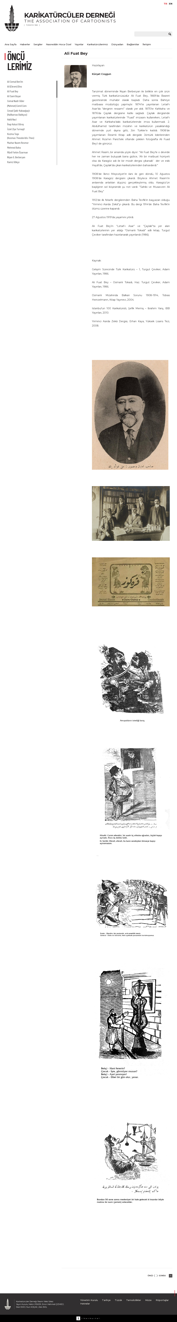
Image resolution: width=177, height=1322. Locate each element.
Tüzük (118, 1300)
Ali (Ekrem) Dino (14, 86)
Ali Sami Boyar (14, 96)
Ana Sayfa (10, 44)
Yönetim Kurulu (89, 1300)
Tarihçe (106, 1300)
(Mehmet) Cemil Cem (17, 105)
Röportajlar (162, 1300)
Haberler (25, 44)
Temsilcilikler (133, 1300)
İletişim (147, 44)
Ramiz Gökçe (13, 162)
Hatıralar (85, 1303)
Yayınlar (79, 44)
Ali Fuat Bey (12, 91)
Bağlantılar (133, 44)
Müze (148, 1300)
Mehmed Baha (14, 147)
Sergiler (38, 44)
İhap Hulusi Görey (15, 124)
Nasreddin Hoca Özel (58, 44)
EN (170, 4)
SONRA (162, 1276)
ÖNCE (150, 1276)
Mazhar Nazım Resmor (18, 142)
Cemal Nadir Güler (15, 101)
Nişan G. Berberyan (16, 157)
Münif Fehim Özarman (17, 152)
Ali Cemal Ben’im (15, 81)
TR (165, 4)
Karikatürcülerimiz (97, 44)
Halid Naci (12, 119)
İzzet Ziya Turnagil (16, 129)
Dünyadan (117, 44)
